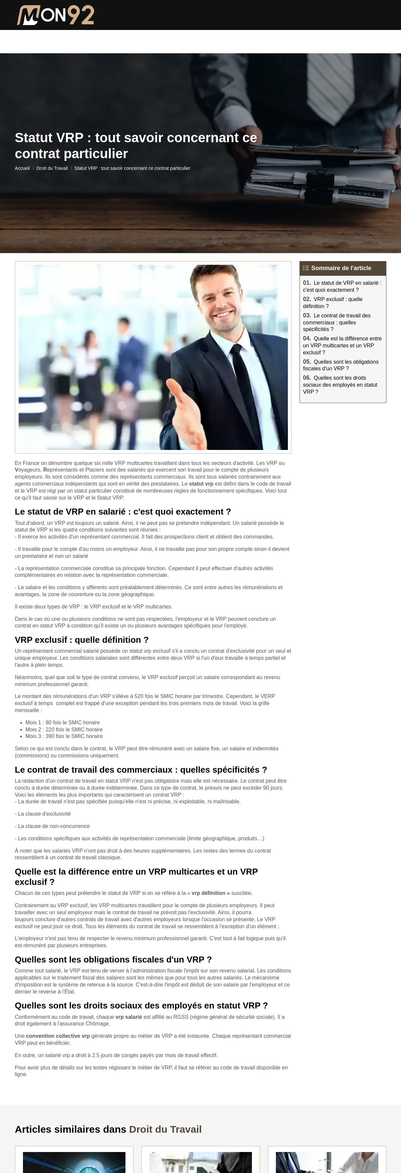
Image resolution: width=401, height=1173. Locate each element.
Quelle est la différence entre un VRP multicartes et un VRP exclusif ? (342, 345)
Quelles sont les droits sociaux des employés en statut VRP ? (340, 385)
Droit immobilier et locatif (213, 38)
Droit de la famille (84, 38)
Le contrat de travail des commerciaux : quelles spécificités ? (337, 322)
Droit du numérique (356, 38)
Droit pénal (143, 38)
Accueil (22, 168)
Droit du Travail (290, 38)
